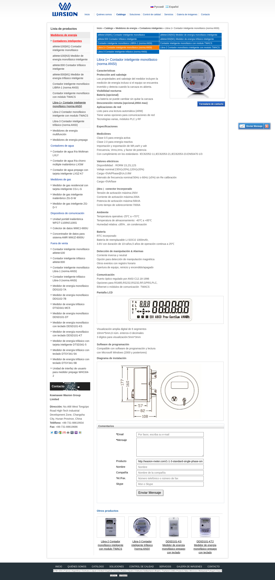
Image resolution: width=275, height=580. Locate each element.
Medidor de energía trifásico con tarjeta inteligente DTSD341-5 (71, 342)
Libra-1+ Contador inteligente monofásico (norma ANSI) (69, 104)
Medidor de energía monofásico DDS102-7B (71, 297)
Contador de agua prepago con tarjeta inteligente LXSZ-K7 (70, 171)
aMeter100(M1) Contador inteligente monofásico (67, 48)
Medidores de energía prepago (70, 139)
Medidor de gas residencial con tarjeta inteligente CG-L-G (70, 187)
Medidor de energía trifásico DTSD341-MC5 (69, 306)
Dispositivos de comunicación (67, 213)
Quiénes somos (77, 566)
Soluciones (116, 566)
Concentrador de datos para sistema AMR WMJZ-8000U (69, 235)
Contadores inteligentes (67, 40)
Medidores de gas (61, 179)
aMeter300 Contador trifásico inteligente (69, 67)
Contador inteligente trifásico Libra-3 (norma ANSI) (69, 278)
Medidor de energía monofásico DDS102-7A (71, 287)
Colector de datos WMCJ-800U (70, 228)
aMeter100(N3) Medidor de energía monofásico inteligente (70, 57)
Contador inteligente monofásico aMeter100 (71, 251)
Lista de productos (64, 28)
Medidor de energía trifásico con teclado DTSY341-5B (71, 361)
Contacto (58, 386)
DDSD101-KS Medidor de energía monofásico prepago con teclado (173, 547)
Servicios (165, 566)
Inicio (99, 28)
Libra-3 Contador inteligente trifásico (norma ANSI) (68, 123)
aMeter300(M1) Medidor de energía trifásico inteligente (68, 76)
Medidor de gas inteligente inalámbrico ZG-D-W (68, 196)
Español (172, 6)
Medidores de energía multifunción (65, 132)
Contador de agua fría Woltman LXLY (70, 153)
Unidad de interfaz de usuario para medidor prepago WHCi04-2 (71, 372)
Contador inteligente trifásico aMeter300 (69, 260)
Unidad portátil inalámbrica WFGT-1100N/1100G (68, 221)
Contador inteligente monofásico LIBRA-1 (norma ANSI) (71, 85)
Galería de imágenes (189, 566)
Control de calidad (141, 566)
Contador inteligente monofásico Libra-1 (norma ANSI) (71, 269)
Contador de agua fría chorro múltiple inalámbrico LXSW (69, 162)
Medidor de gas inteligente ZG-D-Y (70, 205)
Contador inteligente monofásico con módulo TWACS (71, 95)
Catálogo (108, 28)
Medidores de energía (64, 35)
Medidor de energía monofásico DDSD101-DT (71, 315)
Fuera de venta (59, 243)
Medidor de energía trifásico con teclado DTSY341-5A (71, 352)
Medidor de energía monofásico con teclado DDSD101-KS (71, 324)
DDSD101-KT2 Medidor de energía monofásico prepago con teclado (205, 547)
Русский (157, 6)
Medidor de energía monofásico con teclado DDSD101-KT (71, 333)
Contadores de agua (62, 145)
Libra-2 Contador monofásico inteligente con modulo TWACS (70, 113)
